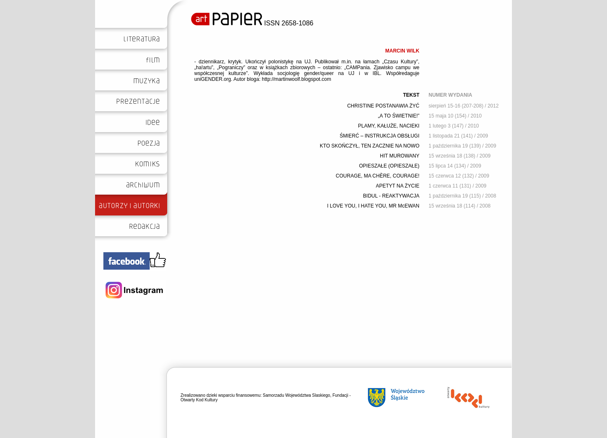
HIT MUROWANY (399, 156)
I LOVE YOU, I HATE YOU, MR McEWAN (373, 206)
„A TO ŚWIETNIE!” (398, 116)
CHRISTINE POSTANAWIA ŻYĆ (383, 106)
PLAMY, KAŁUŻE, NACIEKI (388, 126)
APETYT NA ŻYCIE (397, 186)
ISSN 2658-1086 (252, 23)
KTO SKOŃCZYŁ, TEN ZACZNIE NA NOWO (369, 146)
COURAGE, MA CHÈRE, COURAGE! (377, 176)
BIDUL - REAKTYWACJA (391, 196)
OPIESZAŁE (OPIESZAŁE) (389, 166)
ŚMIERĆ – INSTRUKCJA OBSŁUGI (379, 136)
